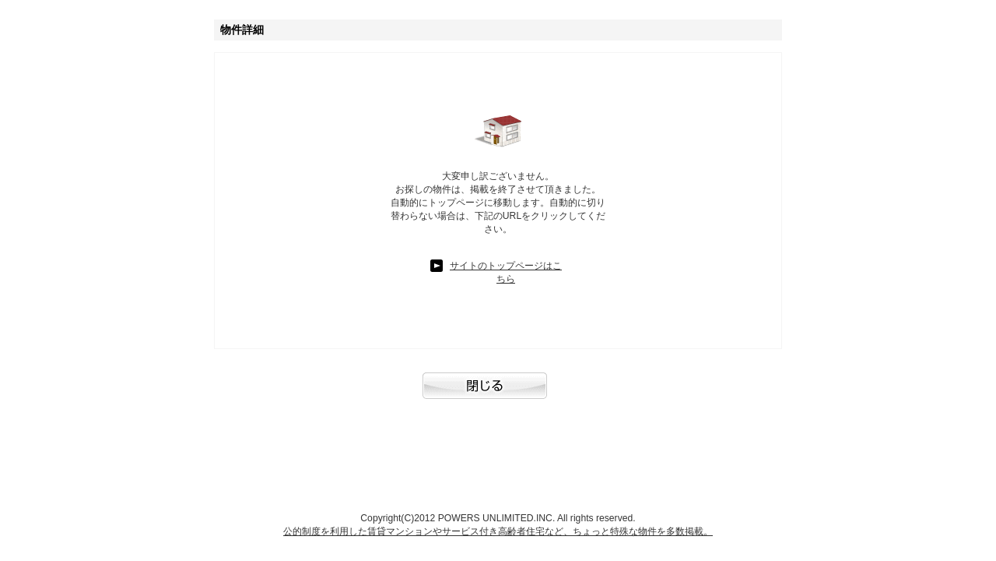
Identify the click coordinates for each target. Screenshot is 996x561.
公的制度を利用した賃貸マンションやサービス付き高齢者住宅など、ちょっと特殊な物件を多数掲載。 (498, 531)
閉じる (498, 393)
